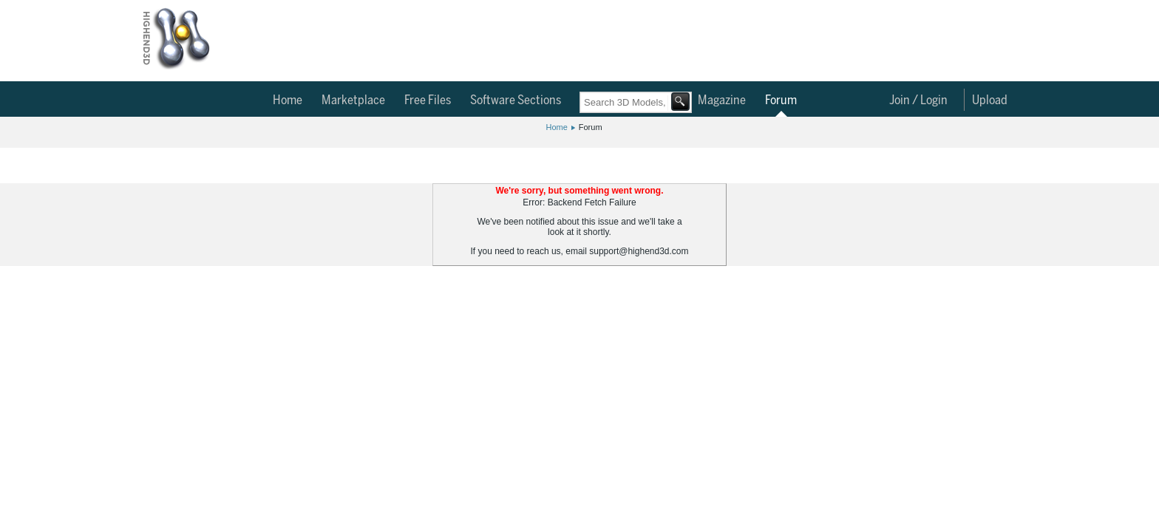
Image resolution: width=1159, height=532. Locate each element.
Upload (989, 100)
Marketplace (353, 100)
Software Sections (515, 100)
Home (287, 100)
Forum (781, 100)
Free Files (427, 100)
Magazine (722, 100)
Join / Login (918, 100)
